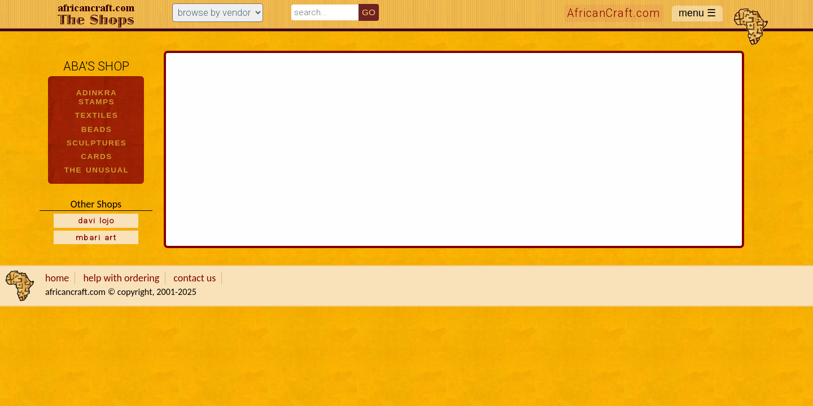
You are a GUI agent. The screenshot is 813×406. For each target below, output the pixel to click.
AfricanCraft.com (613, 13)
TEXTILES (96, 115)
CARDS (96, 156)
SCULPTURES (96, 143)
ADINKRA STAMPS (96, 97)
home (57, 278)
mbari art (96, 237)
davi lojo (96, 220)
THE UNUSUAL (96, 170)
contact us (194, 278)
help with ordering (121, 278)
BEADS (96, 129)
